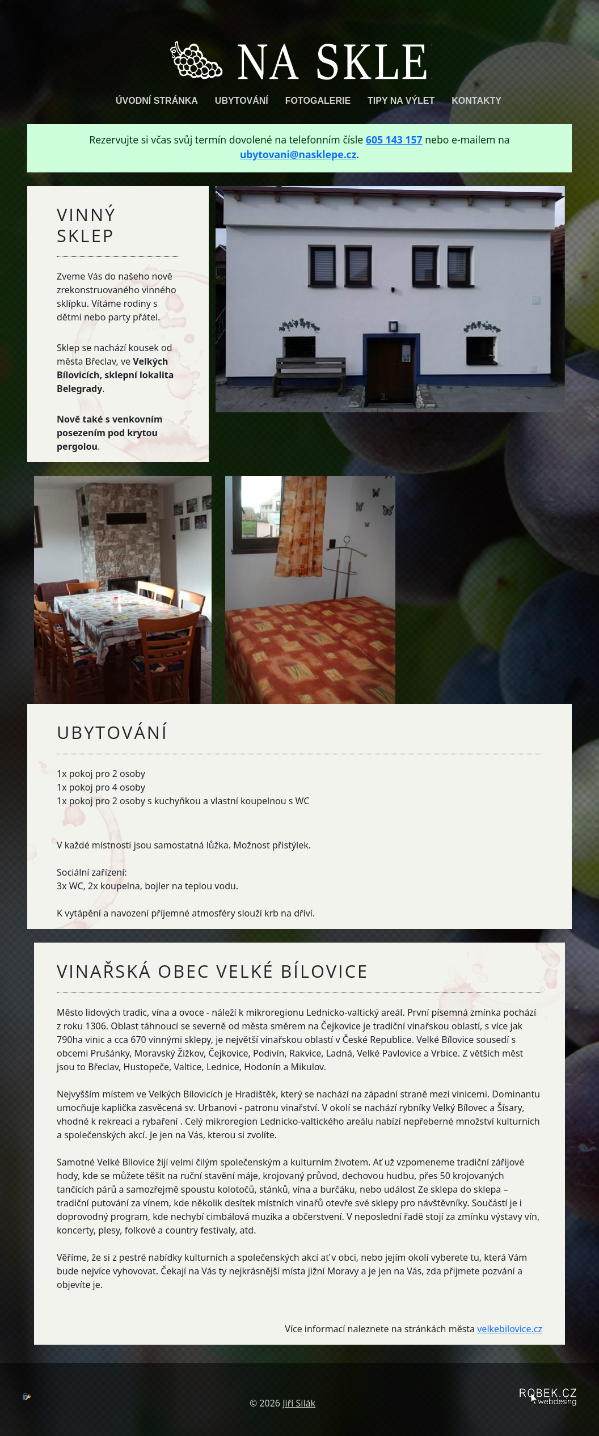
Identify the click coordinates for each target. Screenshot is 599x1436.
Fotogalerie (318, 100)
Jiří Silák (298, 1402)
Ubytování (241, 100)
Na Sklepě (299, 56)
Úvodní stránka (157, 100)
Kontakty (476, 100)
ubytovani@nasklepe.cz (298, 154)
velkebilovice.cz (509, 1328)
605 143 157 (394, 139)
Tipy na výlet (401, 100)
